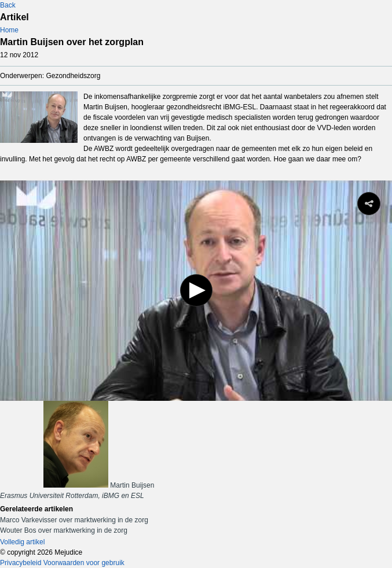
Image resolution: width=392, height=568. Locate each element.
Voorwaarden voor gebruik (83, 563)
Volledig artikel (22, 542)
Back (8, 5)
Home (9, 30)
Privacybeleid (20, 563)
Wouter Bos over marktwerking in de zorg (63, 530)
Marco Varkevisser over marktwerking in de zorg (74, 520)
